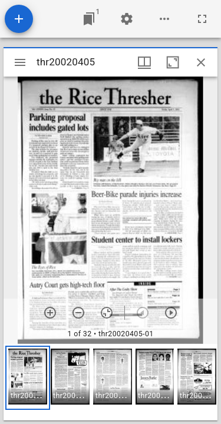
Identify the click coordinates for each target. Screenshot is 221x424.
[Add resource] (19, 19)
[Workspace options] (164, 19)
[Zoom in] (50, 313)
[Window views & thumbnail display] (144, 62)
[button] (27, 378)
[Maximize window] (173, 62)
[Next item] (171, 313)
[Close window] (201, 62)
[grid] (110, 382)
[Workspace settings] (127, 19)
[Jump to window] (89, 19)
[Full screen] (202, 19)
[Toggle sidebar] (20, 62)
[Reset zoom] (107, 313)
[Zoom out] (78, 313)
